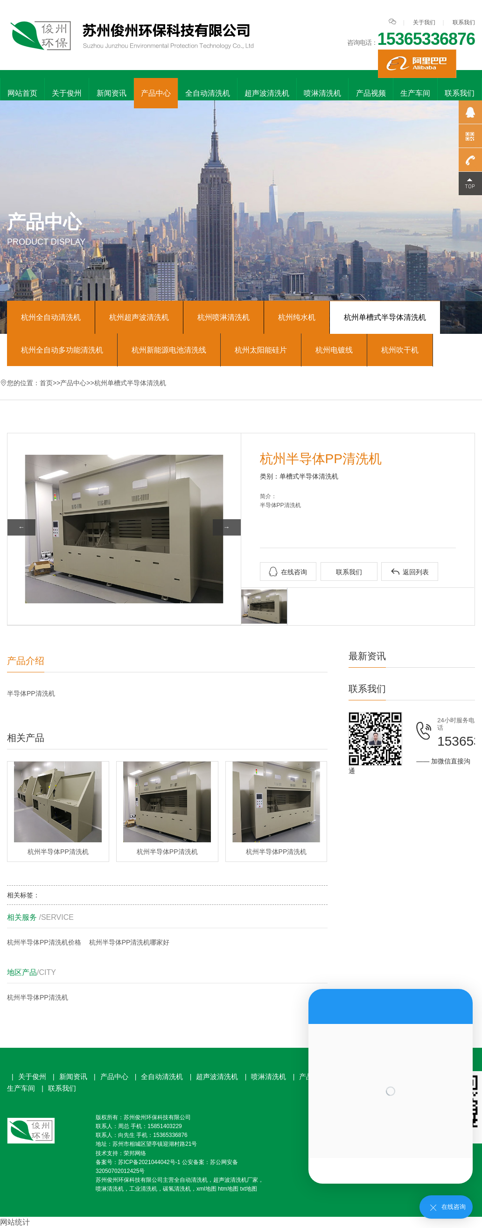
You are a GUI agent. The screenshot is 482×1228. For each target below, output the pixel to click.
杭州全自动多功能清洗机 (62, 350)
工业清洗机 (143, 1189)
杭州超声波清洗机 (139, 317)
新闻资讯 (111, 93)
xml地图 (206, 1189)
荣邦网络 (135, 1153)
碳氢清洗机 (177, 1189)
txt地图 (248, 1189)
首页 (46, 383)
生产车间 (415, 93)
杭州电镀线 (334, 350)
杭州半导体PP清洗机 (37, 997)
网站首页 (22, 93)
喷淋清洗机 (322, 93)
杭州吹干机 (400, 350)
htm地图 (228, 1189)
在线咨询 (288, 572)
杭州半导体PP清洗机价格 (44, 942)
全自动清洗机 (207, 93)
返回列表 (410, 572)
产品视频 (371, 93)
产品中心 (156, 93)
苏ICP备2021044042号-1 (149, 1162)
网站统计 (15, 1222)
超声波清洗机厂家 (235, 1180)
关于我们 (424, 22)
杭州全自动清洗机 (51, 317)
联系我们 (464, 22)
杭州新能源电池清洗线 (169, 350)
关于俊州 (67, 93)
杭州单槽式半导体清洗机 (385, 317)
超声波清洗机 (266, 93)
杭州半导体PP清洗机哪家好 (129, 942)
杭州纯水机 (296, 317)
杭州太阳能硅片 (261, 350)
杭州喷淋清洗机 (223, 317)
